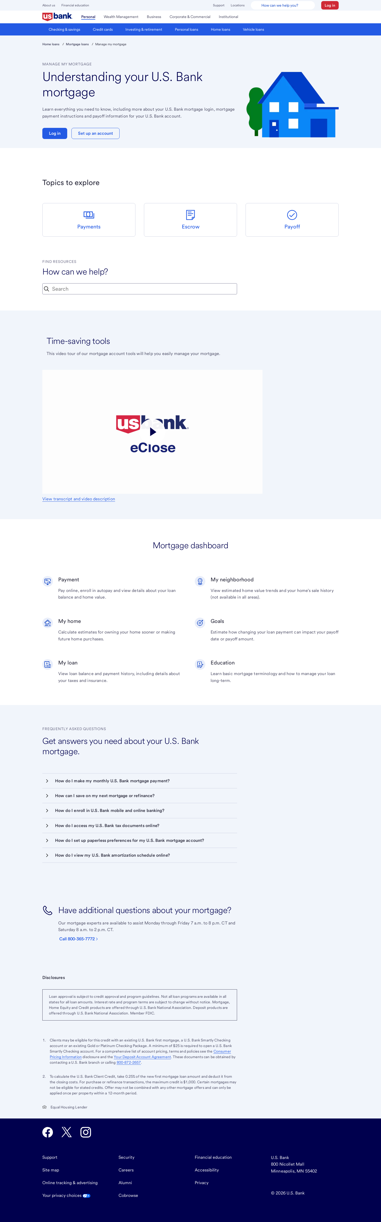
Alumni (125, 1182)
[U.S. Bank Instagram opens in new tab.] (85, 1132)
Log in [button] (55, 133)
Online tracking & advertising (70, 1182)
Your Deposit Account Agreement (142, 1057)
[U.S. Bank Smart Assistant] (283, 5)
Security (126, 1157)
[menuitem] (57, 17)
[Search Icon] (46, 288)
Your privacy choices (66, 1195)
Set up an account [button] (95, 133)
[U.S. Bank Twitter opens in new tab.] (66, 1132)
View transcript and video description (78, 498)
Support (218, 5)
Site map (50, 1169)
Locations (237, 5)
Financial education (75, 5)
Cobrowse (128, 1195)
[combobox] (139, 288)
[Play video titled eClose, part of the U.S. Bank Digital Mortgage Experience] (152, 432)
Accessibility (207, 1169)
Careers (126, 1169)
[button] (330, 5)
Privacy (201, 1182)
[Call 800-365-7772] (80, 939)
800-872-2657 (129, 1062)
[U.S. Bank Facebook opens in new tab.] (47, 1132)
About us (48, 5)
